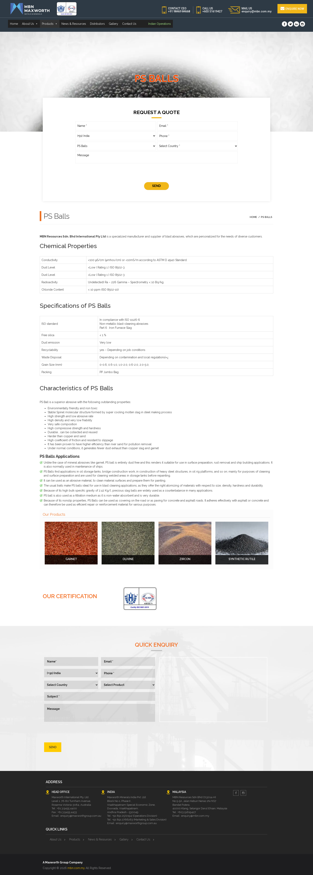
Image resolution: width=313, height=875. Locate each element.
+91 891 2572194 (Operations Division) (134, 815)
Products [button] (49, 24)
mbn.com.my (76, 868)
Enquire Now (292, 8)
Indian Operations (159, 23)
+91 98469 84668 (179, 11)
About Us (55, 839)
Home (14, 23)
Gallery (113, 23)
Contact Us (129, 23)
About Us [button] (30, 24)
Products (74, 839)
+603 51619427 (212, 11)
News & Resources (73, 23)
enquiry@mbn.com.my (256, 11)
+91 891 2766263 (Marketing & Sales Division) (139, 819)
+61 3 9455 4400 (67, 808)
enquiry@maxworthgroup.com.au (80, 815)
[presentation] (156, 173)
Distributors (97, 23)
